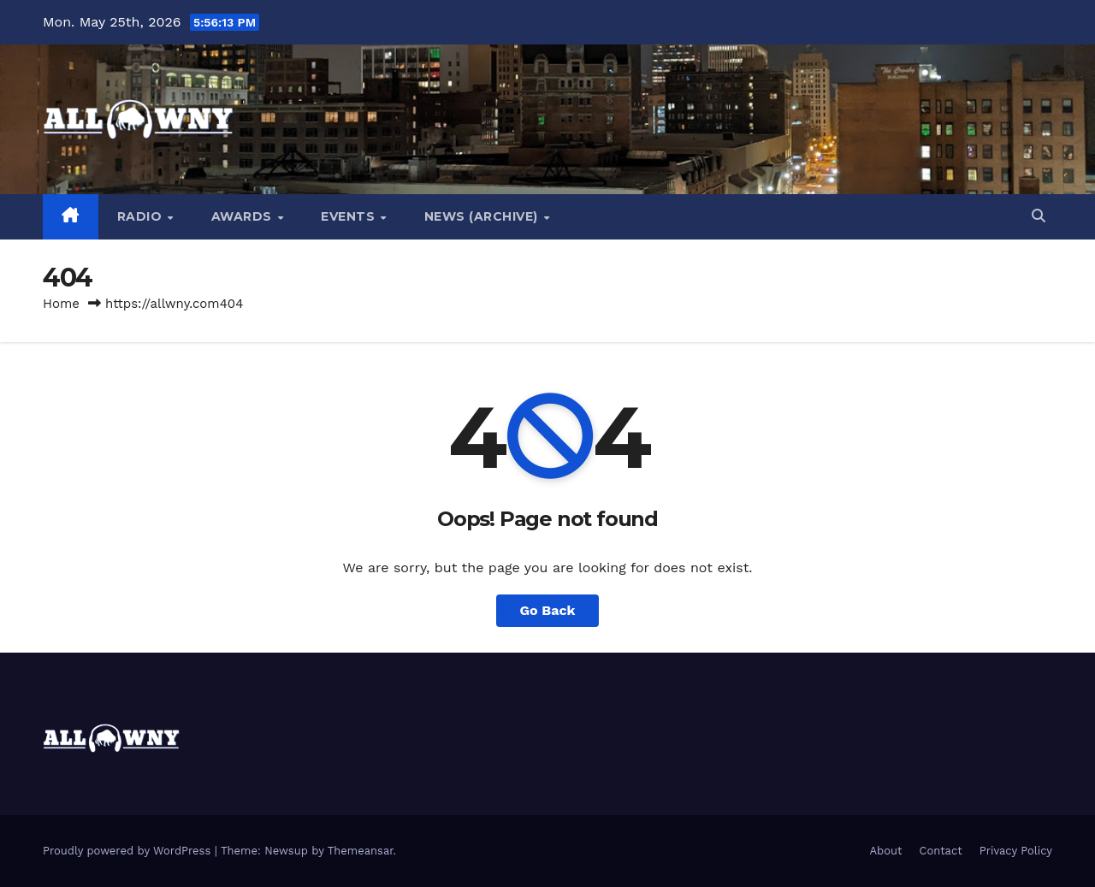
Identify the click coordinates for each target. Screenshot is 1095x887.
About (886, 850)
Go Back (548, 610)
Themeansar (361, 850)
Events (350, 216)
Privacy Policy (1016, 850)
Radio (141, 216)
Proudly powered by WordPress (129, 850)
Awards (243, 216)
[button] (1038, 216)
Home (61, 303)
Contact (941, 850)
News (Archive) (483, 216)
